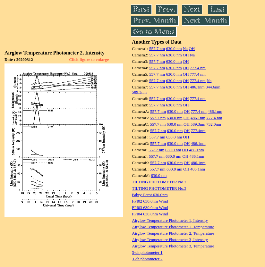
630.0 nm (174, 48)
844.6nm (213, 87)
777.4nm (198, 130)
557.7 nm (157, 48)
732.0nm (213, 124)
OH (192, 48)
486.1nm (197, 87)
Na (185, 48)
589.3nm (139, 92)
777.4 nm (198, 67)
